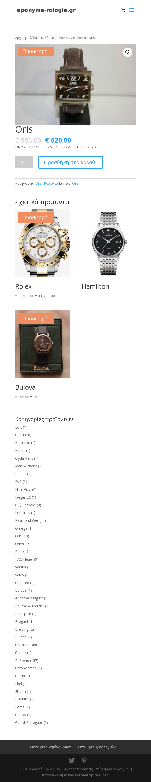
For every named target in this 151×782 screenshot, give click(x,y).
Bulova (21, 590)
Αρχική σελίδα (26, 37)
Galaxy (20, 714)
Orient (20, 543)
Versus (20, 567)
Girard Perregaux (29, 722)
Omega (21, 528)
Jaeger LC (23, 497)
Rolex (19, 551)
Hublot (20, 473)
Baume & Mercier (29, 606)
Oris (38, 183)
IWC (18, 481)
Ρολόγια (79, 37)
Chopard (22, 582)
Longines (22, 512)
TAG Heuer (24, 559)
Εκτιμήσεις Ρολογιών (97, 747)
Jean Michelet (26, 466)
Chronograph (26, 668)
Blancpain (23, 613)
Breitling (22, 629)
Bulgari (21, 637)
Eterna (20, 691)
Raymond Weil (27, 520)
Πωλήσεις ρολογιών (55, 37)
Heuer (20, 450)
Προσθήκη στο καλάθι (70, 162)
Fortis (19, 707)
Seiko (19, 574)
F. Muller (22, 699)
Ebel (18, 683)
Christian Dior (26, 644)
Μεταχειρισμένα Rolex (50, 747)
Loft (18, 427)
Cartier (20, 652)
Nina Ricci (23, 489)
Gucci (19, 434)
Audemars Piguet (29, 598)
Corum (20, 675)
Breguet (21, 621)
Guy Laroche (25, 505)
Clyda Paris (24, 458)
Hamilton (22, 442)
